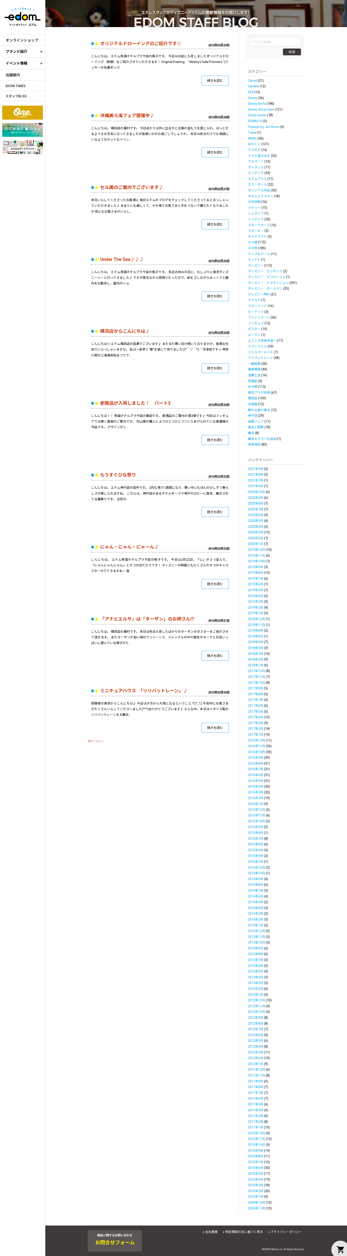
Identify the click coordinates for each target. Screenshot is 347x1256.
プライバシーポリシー (286, 1232)
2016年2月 (255, 798)
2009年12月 (256, 1202)
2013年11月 (256, 937)
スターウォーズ (259, 225)
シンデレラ (256, 219)
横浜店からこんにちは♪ (125, 331)
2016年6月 (255, 775)
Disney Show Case (261, 109)
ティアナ (254, 259)
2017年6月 (255, 705)
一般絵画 (254, 363)
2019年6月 (255, 584)
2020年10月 (256, 492)
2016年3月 (255, 792)
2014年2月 (255, 919)
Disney (252, 98)
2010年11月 (256, 1139)
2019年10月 (256, 561)
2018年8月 (255, 630)
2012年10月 (256, 1012)
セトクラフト (257, 236)
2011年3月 (255, 1116)
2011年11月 (256, 1075)
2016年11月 (256, 746)
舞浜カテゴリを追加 (262, 439)
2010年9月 (255, 1150)
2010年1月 (255, 1196)
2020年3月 (255, 532)
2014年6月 (255, 896)
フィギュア (256, 323)
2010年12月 (256, 1133)
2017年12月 (256, 671)
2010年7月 (255, 1162)
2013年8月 (255, 954)
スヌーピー (256, 231)
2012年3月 (255, 1052)
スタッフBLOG (16, 96)
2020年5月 (255, 521)
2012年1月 (255, 1064)
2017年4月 (255, 717)
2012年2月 (255, 1058)
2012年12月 (256, 1000)
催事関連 (254, 369)
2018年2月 (255, 659)
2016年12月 (256, 740)
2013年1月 (255, 994)
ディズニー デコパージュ (266, 277)
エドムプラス (257, 179)
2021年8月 (255, 474)
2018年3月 (255, 654)
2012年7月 (255, 1029)
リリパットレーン (260, 358)
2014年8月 (255, 884)
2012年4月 (255, 1046)
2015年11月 (256, 815)
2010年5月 (255, 1173)
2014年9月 (255, 879)
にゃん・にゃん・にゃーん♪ (129, 547)
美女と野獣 (256, 427)
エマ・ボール (257, 184)
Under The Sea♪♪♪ (122, 259)
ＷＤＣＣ (254, 144)
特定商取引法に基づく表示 (244, 1232)
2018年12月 (256, 619)
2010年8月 (255, 1156)
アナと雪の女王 (259, 156)
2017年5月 (255, 711)
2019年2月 (255, 607)
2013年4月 (255, 977)
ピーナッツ (256, 312)
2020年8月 (255, 503)
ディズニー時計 (259, 294)
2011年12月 (256, 1069)
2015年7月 (255, 838)
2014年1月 (255, 925)
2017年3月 (255, 723)
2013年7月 (255, 960)
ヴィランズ (256, 167)
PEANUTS (255, 121)
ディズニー (256, 265)
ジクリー (254, 207)
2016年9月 (255, 757)
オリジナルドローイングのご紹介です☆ (140, 43)
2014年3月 (255, 913)
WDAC (252, 138)
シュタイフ (256, 213)
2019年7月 (255, 578)
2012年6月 (255, 1035)
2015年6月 (255, 844)
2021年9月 (255, 469)
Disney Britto (257, 103)
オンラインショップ (22, 40)
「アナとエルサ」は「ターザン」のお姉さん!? (147, 619)
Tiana (252, 132)
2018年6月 (255, 636)
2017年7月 (255, 700)
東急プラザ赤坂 (259, 392)
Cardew (253, 86)
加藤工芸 (254, 375)
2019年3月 (255, 601)
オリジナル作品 (259, 190)
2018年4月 (255, 648)
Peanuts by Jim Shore (263, 127)
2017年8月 (255, 694)
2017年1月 (255, 734)
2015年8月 (255, 833)
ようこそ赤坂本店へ (262, 340)
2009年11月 (256, 1208)
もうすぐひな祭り (118, 475)
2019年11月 (256, 555)
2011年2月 (255, 1121)
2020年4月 (255, 526)
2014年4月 (255, 908)
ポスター (254, 329)
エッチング (256, 173)
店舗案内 (13, 75)
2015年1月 (255, 861)
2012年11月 (256, 1006)
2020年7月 (255, 509)
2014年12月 (256, 867)
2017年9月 (255, 688)
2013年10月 (256, 942)
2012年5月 (255, 1040)
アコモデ (254, 150)
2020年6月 (255, 515)
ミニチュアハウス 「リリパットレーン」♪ (144, 690)
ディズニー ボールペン (265, 288)
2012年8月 (255, 1023)
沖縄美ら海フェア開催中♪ (127, 115)
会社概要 (211, 1232)
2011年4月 (255, 1110)
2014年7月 (255, 890)
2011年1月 (255, 1127)
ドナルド (254, 300)
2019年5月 (255, 590)
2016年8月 (255, 763)
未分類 (252, 386)
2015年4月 (255, 856)
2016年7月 (255, 769)
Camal (252, 80)
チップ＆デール (259, 254)
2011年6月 (255, 1098)
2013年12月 (256, 931)
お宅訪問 (254, 202)
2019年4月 (255, 596)
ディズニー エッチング (265, 271)
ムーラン (254, 335)
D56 (251, 92)
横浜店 (252, 398)
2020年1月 (255, 544)
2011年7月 (255, 1093)
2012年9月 (255, 1017)
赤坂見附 (254, 444)
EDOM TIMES (15, 86)
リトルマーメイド (260, 352)
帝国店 (252, 381)
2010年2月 (255, 1191)
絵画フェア (256, 421)
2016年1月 (255, 804)
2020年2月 (255, 538)
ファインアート (259, 317)
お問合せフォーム (115, 1243)
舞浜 (251, 433)
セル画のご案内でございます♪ (131, 187)
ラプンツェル (257, 346)
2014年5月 (255, 902)
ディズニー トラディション (268, 283)
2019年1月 (255, 613)
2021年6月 (255, 486)
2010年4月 (255, 1179)
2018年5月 (255, 642)
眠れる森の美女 (259, 410)
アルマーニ (256, 161)
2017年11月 (256, 677)
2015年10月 (256, 821)
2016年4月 (255, 786)
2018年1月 (255, 665)
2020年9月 (255, 498)
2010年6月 (255, 1168)
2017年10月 (256, 682)
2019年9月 (255, 567)
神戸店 (252, 415)
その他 (252, 248)
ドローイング (257, 306)
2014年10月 (256, 873)
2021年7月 (255, 480)
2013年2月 (255, 989)
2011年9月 (255, 1081)
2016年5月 (255, 781)
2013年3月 (255, 983)
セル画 (252, 242)
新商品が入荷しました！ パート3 (135, 403)
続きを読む (215, 80)
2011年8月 (255, 1087)
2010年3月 (255, 1185)
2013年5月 (255, 971)
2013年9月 (255, 948)
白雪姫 (252, 404)
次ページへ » (95, 741)
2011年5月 (255, 1104)
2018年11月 (256, 625)
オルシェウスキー (260, 196)
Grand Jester (257, 115)
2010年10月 (256, 1145)
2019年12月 (256, 549)
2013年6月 (255, 966)
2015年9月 (255, 827)
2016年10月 (256, 752)
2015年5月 (255, 850)
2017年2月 (255, 728)
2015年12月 (256, 810)
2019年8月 (255, 573)
